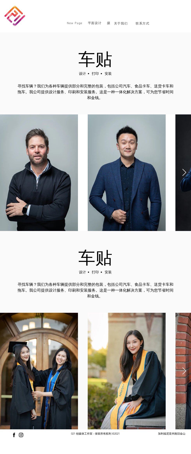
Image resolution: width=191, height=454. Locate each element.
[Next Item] (184, 172)
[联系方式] (143, 23)
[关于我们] (121, 23)
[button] (94, 23)
